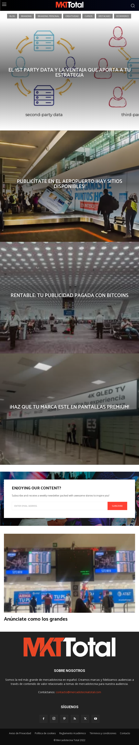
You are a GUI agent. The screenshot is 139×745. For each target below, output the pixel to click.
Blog (12, 16)
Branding (26, 16)
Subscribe (117, 506)
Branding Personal (48, 16)
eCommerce (122, 16)
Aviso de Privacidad (20, 733)
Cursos (88, 16)
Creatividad (72, 16)
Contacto (125, 733)
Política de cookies (45, 733)
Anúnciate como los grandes (36, 619)
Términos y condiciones (103, 733)
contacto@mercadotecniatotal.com (78, 692)
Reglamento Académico (72, 733)
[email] (60, 506)
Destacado (104, 16)
